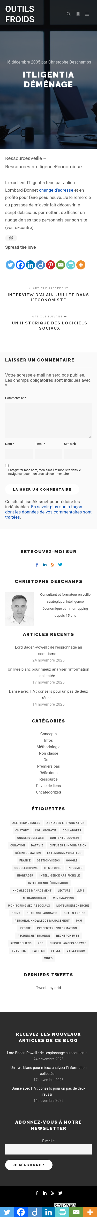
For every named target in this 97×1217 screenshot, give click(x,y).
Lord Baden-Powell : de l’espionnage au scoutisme (47, 1053)
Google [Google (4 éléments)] (72, 860)
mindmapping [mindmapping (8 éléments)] (63, 898)
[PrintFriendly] (70, 260)
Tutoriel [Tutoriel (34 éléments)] (19, 950)
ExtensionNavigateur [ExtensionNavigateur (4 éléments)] (64, 853)
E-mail (40, 444)
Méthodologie (48, 747)
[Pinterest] (50, 260)
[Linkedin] (30, 260)
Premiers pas (48, 766)
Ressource (48, 779)
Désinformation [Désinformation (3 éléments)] (28, 853)
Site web (70, 444)
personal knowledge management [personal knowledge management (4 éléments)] (42, 920)
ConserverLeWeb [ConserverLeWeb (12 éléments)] (30, 838)
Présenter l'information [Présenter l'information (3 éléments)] (57, 928)
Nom (9, 444)
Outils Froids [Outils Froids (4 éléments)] (74, 913)
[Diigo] (40, 260)
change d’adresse (56, 190)
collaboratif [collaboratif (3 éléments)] (46, 830)
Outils (48, 759)
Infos (48, 740)
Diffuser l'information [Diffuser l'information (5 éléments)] (68, 845)
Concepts (48, 734)
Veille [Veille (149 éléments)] (56, 950)
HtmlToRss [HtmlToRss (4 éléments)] (53, 868)
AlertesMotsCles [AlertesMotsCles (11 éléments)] (26, 823)
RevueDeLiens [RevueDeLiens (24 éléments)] (21, 943)
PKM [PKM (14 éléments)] (79, 920)
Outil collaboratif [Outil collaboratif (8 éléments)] (42, 913)
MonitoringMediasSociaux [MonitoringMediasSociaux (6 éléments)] (29, 905)
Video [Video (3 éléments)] (48, 958)
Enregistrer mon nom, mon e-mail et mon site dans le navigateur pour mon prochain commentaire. (44, 472)
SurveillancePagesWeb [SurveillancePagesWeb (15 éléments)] (68, 943)
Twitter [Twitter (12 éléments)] (38, 950)
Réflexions (48, 772)
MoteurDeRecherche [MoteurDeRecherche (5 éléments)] (72, 905)
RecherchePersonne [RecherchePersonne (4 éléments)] (34, 935)
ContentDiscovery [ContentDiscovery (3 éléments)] (65, 838)
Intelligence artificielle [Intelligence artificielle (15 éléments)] (60, 875)
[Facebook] (20, 260)
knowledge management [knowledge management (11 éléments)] (32, 890)
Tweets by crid (48, 987)
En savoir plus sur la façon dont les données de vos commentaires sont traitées (48, 512)
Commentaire (15, 398)
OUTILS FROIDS (19, 14)
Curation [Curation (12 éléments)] (17, 845)
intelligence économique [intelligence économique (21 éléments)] (48, 883)
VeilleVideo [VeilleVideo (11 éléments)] (76, 950)
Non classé (48, 753)
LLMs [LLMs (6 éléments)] (80, 890)
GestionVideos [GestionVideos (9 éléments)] (48, 860)
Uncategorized (48, 792)
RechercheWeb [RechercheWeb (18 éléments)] (67, 935)
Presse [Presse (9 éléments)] (25, 928)
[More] (80, 260)
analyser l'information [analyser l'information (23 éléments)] (66, 823)
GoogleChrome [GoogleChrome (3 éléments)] (26, 868)
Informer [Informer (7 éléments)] (75, 868)
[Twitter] (10, 260)
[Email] (60, 260)
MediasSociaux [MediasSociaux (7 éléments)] (35, 898)
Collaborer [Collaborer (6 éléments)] (72, 830)
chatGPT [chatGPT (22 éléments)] (22, 830)
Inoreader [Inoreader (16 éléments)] (25, 875)
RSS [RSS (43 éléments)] (40, 943)
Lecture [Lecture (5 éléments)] (64, 890)
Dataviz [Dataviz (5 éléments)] (37, 845)
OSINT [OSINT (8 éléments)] (16, 913)
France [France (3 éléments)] (25, 860)
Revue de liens (48, 785)
